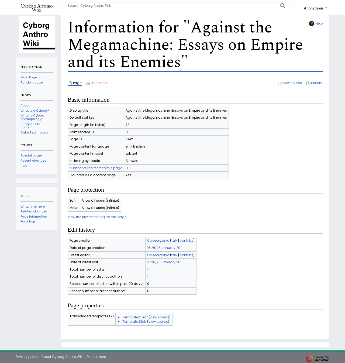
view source (159, 317)
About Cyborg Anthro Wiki (62, 356)
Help (315, 23)
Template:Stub (134, 321)
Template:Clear (135, 317)
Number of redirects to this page (96, 168)
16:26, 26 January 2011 (164, 247)
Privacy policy (27, 356)
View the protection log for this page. (97, 217)
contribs (186, 240)
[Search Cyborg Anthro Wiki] (176, 5)
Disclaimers (96, 356)
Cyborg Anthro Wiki (37, 7)
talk (174, 240)
